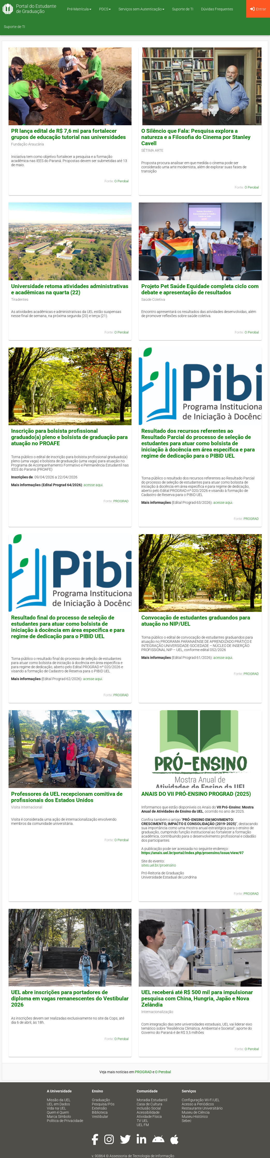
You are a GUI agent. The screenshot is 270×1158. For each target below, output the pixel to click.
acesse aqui (93, 485)
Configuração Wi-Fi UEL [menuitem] (201, 1100)
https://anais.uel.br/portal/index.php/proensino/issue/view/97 (192, 853)
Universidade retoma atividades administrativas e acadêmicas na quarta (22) (69, 289)
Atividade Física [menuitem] (149, 1116)
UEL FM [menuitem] (143, 1125)
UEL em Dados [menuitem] (58, 1104)
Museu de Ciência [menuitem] (196, 1112)
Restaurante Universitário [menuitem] (202, 1108)
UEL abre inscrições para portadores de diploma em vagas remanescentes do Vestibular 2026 (70, 998)
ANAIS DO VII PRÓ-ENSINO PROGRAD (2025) (196, 794)
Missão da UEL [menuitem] (58, 1100)
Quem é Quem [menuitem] (58, 1112)
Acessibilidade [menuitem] (148, 1112)
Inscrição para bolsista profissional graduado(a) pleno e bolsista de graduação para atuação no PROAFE (69, 437)
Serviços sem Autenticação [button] (141, 9)
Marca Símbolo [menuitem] (59, 1116)
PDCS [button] (105, 9)
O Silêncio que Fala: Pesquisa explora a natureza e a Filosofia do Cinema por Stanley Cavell (196, 137)
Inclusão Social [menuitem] (149, 1108)
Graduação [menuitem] (101, 1100)
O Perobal (121, 181)
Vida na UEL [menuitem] (56, 1108)
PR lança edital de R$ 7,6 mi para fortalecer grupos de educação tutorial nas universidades (68, 134)
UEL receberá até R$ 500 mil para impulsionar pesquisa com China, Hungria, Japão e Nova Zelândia (197, 998)
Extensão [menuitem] (99, 1108)
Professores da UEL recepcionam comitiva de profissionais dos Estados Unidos (66, 797)
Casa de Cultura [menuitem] (149, 1104)
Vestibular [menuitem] (100, 1116)
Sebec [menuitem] (186, 1121)
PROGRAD (121, 501)
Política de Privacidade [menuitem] (65, 1121)
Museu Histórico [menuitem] (195, 1116)
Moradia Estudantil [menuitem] (152, 1100)
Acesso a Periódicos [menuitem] (198, 1104)
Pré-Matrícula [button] (79, 9)
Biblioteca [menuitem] (100, 1112)
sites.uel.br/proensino (158, 865)
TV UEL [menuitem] (142, 1121)
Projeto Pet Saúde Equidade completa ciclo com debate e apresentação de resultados (200, 289)
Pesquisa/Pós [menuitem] (103, 1104)
